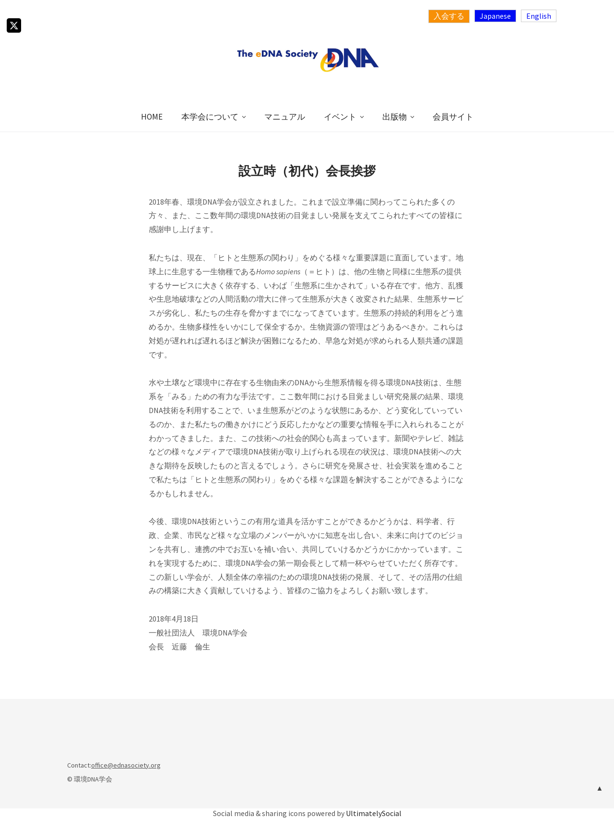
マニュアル (284, 116)
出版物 (394, 116)
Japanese (495, 16)
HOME (152, 116)
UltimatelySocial (373, 813)
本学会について (209, 116)
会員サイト (453, 116)
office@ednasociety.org (126, 765)
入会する (449, 16)
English (538, 16)
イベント (340, 116)
